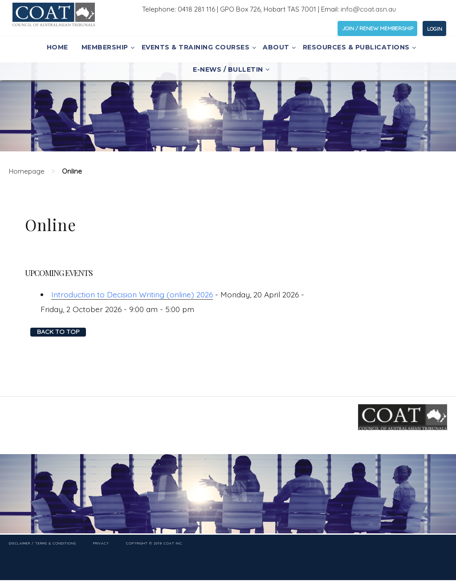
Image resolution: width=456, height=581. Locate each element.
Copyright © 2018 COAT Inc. (154, 543)
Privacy (101, 543)
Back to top (58, 332)
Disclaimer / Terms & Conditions (42, 543)
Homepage (27, 171)
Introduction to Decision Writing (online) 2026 (132, 294)
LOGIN (434, 28)
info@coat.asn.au (368, 9)
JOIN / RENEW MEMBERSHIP (377, 28)
